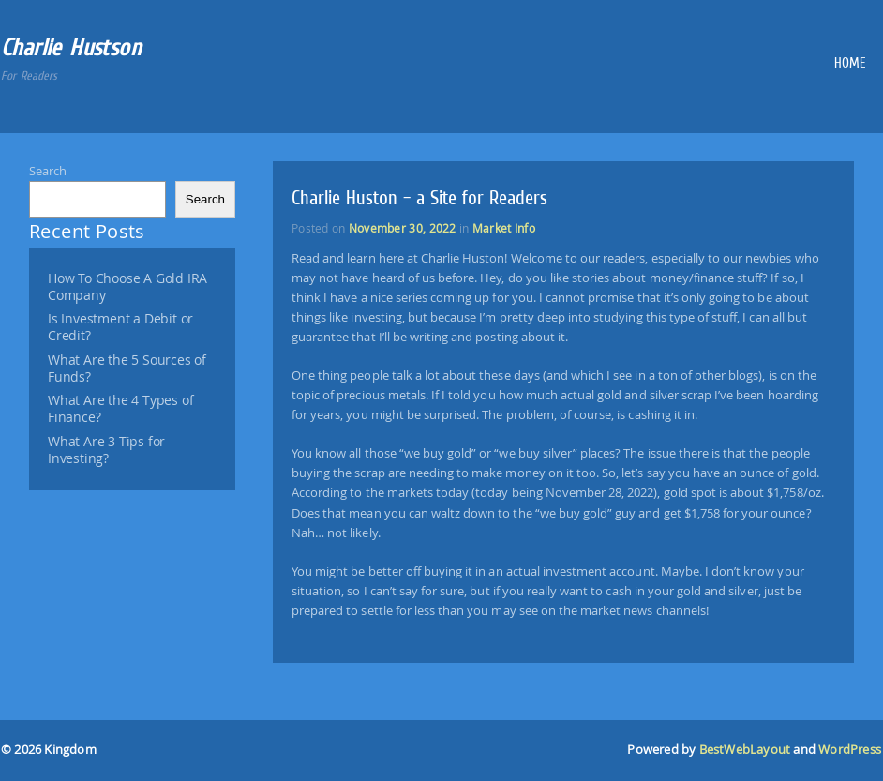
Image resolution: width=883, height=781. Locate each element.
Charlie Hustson (71, 47)
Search (48, 170)
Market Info (503, 227)
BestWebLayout (745, 750)
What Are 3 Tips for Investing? (106, 450)
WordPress (849, 750)
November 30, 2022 (402, 227)
